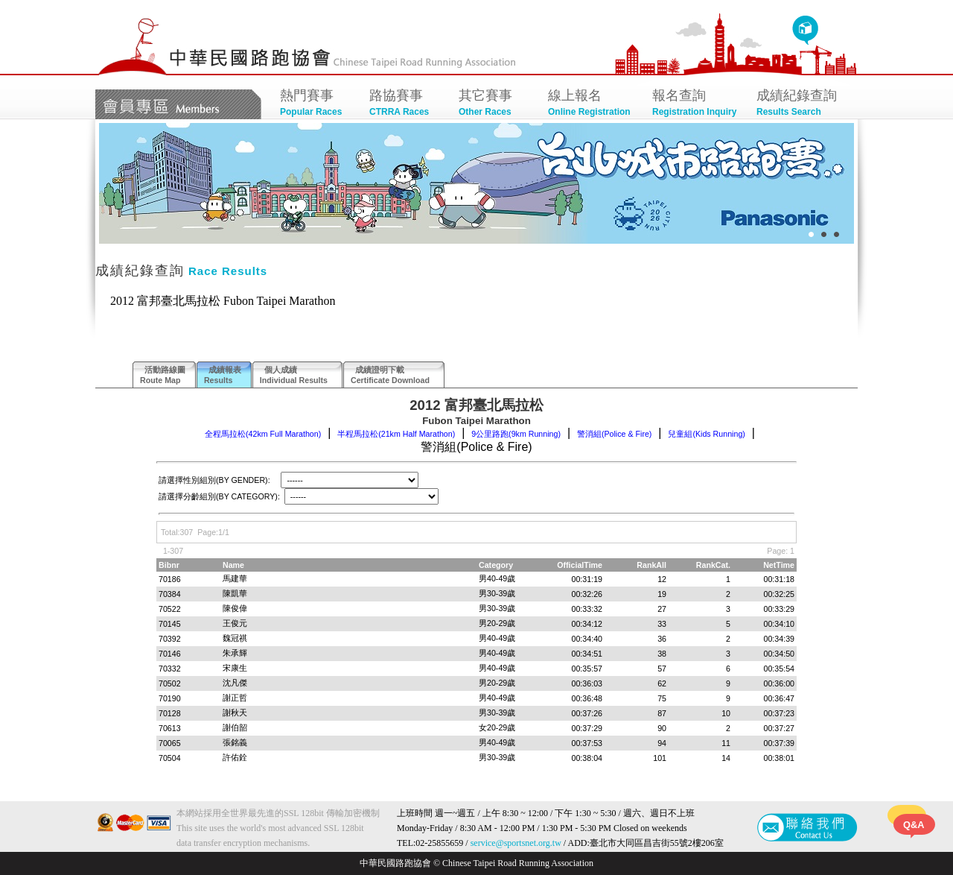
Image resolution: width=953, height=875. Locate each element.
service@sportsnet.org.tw (516, 843)
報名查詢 (697, 104)
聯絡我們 (807, 827)
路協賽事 (406, 104)
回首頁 (805, 30)
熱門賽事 (317, 104)
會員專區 (178, 104)
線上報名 (592, 104)
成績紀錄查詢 (801, 104)
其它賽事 (496, 104)
